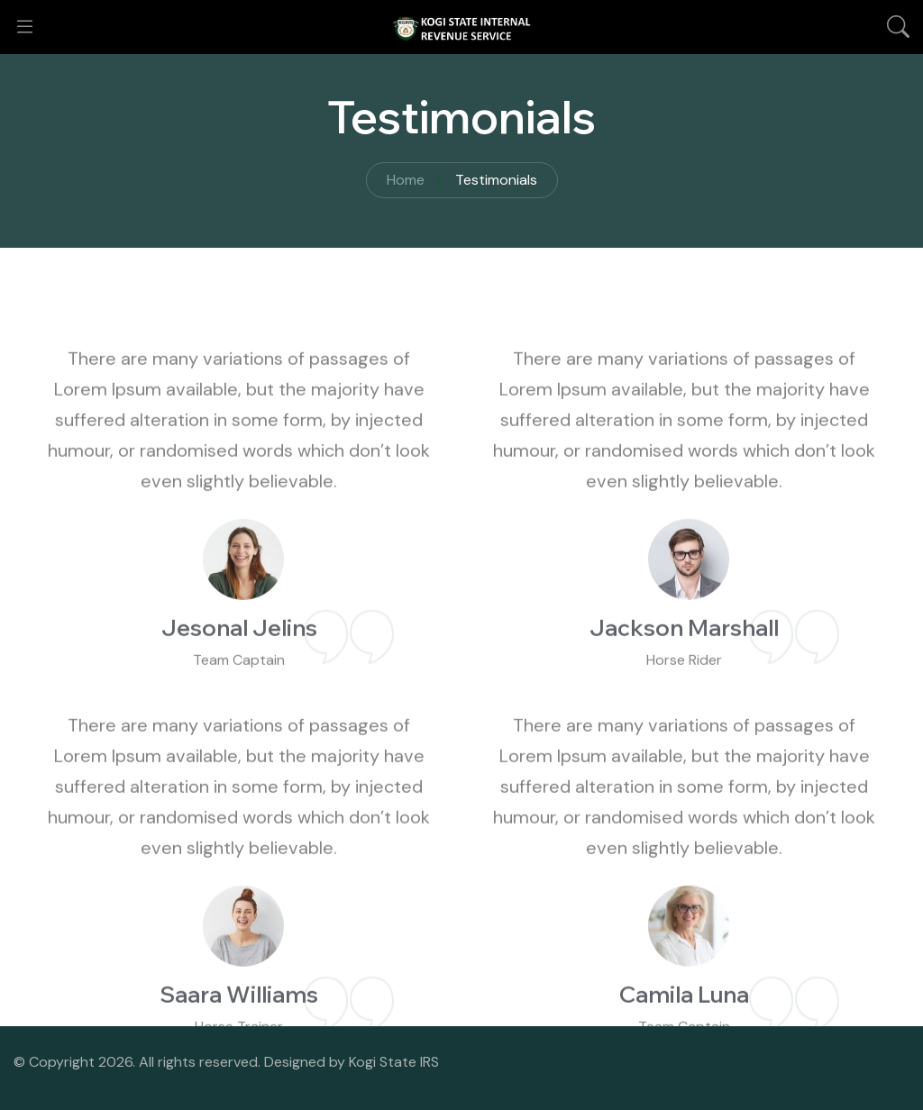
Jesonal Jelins (239, 661)
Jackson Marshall (684, 661)
